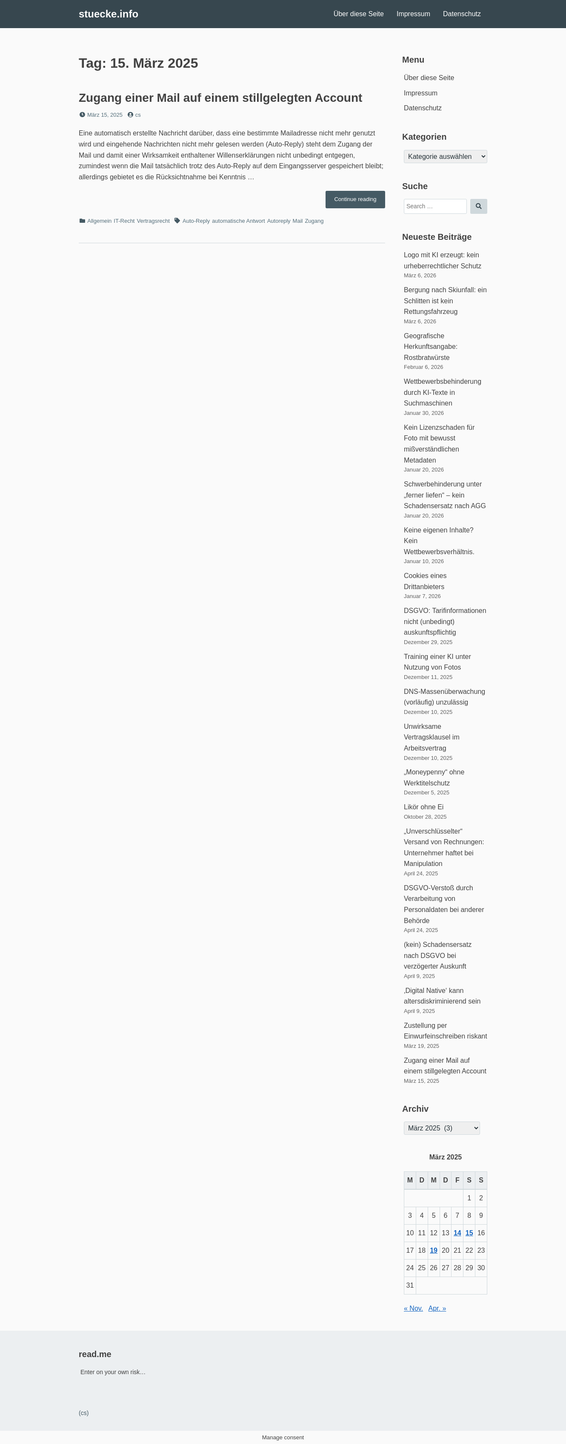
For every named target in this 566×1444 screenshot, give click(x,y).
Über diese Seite (359, 13)
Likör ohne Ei (423, 807)
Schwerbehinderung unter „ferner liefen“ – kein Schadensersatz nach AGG (445, 494)
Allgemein (99, 221)
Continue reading (359, 201)
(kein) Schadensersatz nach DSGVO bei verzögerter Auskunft (438, 955)
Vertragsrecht (153, 221)
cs (138, 115)
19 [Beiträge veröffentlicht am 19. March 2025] (433, 1250)
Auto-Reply (196, 221)
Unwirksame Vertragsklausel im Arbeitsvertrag (432, 737)
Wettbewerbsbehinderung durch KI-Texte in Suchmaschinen (442, 392)
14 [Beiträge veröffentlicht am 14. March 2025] (457, 1233)
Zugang (314, 221)
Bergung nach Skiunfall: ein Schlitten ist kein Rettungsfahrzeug (445, 300)
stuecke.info (108, 14)
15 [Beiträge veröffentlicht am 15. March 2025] (469, 1233)
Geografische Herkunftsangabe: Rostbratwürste (430, 346)
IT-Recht (124, 221)
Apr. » (437, 1308)
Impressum (413, 13)
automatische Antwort (238, 221)
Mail (298, 221)
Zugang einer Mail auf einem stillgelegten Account (220, 97)
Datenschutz (462, 13)
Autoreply (279, 221)
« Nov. (413, 1308)
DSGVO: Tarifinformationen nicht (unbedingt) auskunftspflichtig (445, 621)
